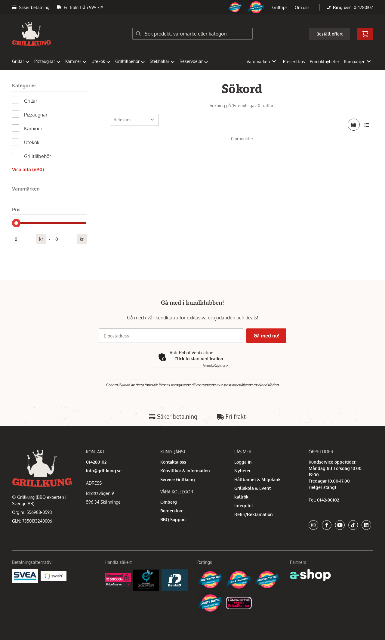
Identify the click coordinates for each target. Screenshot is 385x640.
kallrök (241, 496)
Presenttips (294, 61)
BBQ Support (173, 519)
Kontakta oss (173, 461)
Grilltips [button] (280, 7)
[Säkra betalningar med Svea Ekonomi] (25, 575)
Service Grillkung (177, 479)
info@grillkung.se (104, 470)
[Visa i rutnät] (354, 125)
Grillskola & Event (252, 488)
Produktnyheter (324, 61)
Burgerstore (171, 510)
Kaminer (76, 61)
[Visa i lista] (367, 125)
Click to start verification (198, 358)
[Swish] (54, 575)
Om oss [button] (302, 7)
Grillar (20, 61)
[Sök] (192, 34)
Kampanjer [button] (357, 61)
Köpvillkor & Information (185, 470)
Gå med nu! (267, 336)
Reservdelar (194, 61)
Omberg (168, 502)
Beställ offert (329, 33)
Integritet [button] (243, 505)
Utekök (100, 61)
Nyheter (242, 470)
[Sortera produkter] (135, 120)
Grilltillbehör (130, 61)
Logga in (243, 461)
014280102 (363, 7)
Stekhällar (162, 61)
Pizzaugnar (47, 61)
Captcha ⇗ (215, 365)
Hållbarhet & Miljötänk (257, 479)
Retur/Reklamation (253, 514)
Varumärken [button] (261, 61)
